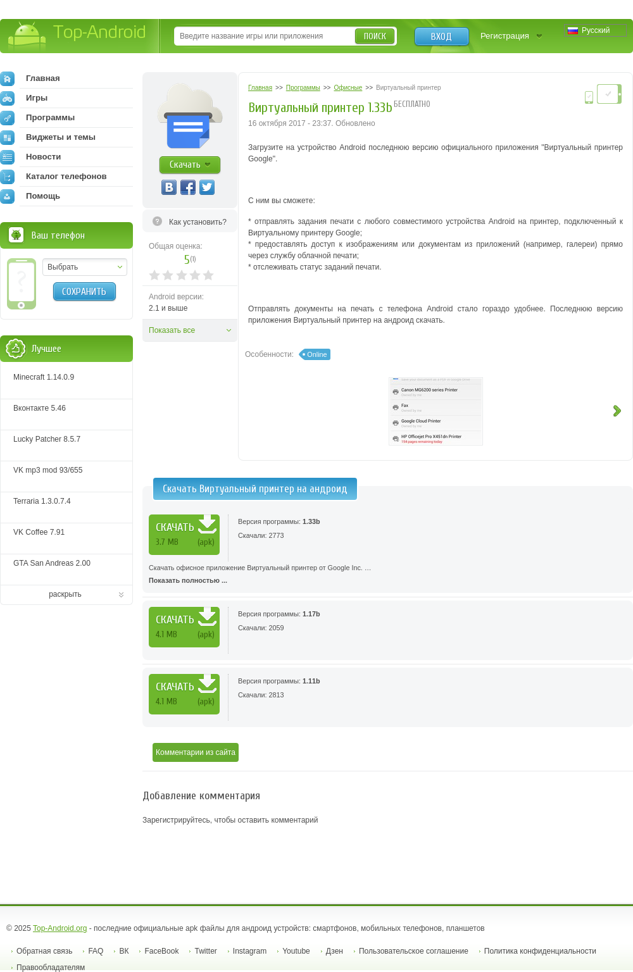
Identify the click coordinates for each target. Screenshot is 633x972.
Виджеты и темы (48, 137)
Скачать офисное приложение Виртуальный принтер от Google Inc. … (388, 575)
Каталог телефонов (53, 176)
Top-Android (77, 37)
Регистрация (504, 35)
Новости (30, 156)
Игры (23, 98)
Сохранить (84, 291)
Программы (37, 117)
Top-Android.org (60, 928)
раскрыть (65, 594)
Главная (30, 78)
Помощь (30, 196)
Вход (441, 36)
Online (317, 354)
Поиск (375, 36)
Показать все (172, 330)
